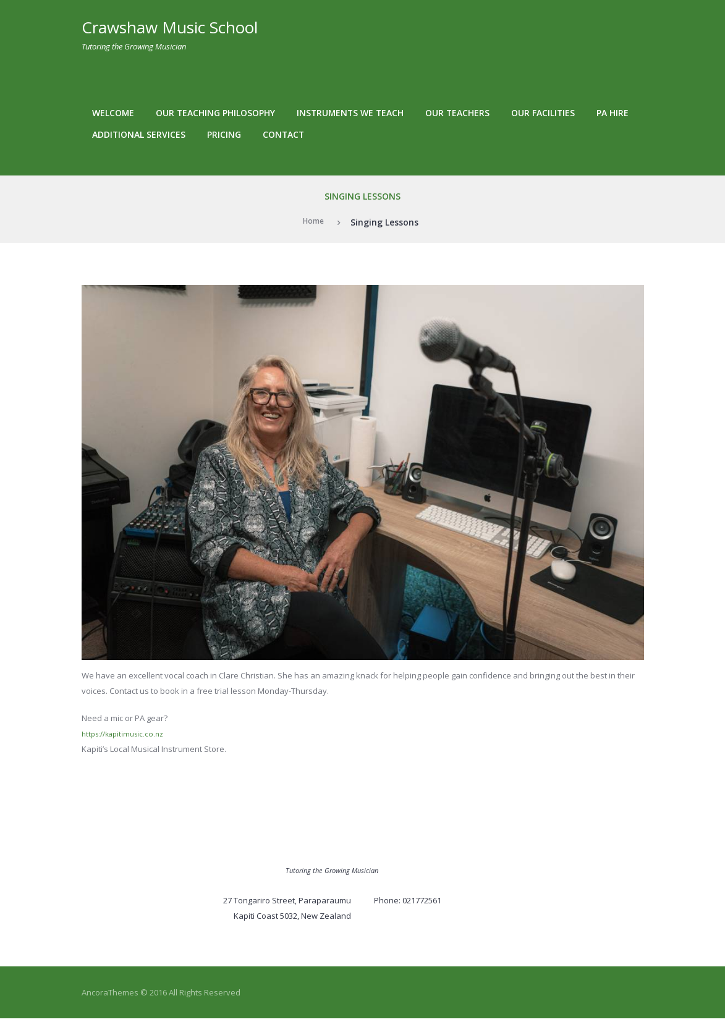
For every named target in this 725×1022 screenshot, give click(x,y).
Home (313, 222)
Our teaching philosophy (215, 113)
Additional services (138, 134)
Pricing (224, 134)
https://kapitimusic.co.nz (127, 733)
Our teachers (457, 113)
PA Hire (612, 113)
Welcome (113, 113)
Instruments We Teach (350, 113)
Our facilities (543, 113)
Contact (283, 134)
